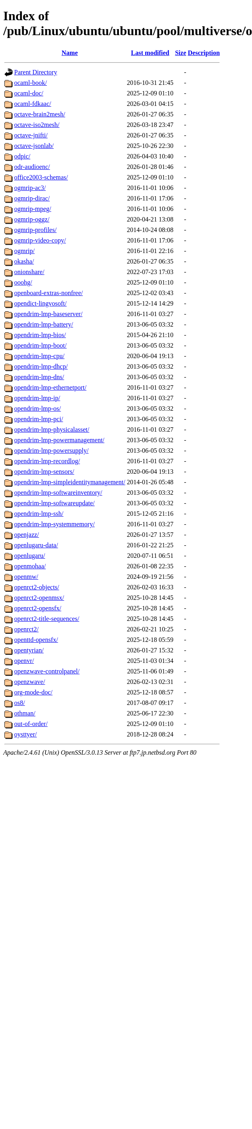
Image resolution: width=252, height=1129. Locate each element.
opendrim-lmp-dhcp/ (41, 366)
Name (69, 52)
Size (180, 52)
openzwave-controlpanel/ (47, 671)
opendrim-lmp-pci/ (38, 419)
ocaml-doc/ (28, 93)
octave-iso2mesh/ (36, 124)
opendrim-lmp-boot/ (40, 345)
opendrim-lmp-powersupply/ (51, 450)
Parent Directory (35, 72)
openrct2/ (26, 629)
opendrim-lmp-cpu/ (39, 355)
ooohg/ (23, 282)
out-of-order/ (31, 723)
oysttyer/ (25, 734)
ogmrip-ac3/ (30, 187)
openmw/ (26, 576)
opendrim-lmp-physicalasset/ (51, 429)
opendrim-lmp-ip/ (37, 398)
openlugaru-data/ (36, 545)
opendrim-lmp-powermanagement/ (59, 440)
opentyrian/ (29, 650)
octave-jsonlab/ (34, 145)
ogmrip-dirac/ (32, 198)
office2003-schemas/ (41, 177)
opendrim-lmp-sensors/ (44, 471)
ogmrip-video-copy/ (40, 240)
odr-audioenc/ (32, 166)
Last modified (150, 52)
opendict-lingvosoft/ (40, 303)
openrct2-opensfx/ (37, 608)
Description (204, 52)
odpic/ (22, 156)
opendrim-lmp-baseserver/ (48, 313)
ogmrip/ (24, 250)
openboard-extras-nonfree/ (48, 292)
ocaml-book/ (30, 82)
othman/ (24, 713)
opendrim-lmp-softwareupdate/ (54, 503)
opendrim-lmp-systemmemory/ (54, 524)
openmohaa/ (30, 566)
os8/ (19, 702)
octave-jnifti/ (31, 135)
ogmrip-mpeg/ (32, 208)
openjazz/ (26, 534)
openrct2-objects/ (36, 587)
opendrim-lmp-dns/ (39, 377)
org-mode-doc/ (33, 692)
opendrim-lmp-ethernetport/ (50, 387)
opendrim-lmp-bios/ (40, 334)
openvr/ (24, 660)
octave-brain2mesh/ (39, 114)
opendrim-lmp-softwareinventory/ (58, 492)
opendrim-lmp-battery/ (43, 324)
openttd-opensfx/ (36, 639)
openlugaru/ (29, 555)
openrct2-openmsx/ (39, 597)
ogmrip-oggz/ (31, 219)
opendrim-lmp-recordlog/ (47, 461)
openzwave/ (29, 681)
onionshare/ (29, 271)
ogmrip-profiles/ (35, 229)
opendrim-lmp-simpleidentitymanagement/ (69, 482)
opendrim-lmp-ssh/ (39, 513)
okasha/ (24, 261)
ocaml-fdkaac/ (32, 103)
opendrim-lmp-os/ (37, 408)
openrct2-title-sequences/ (46, 618)
